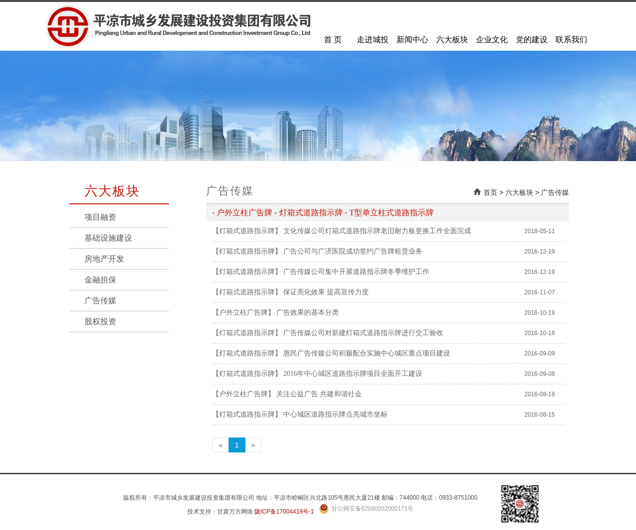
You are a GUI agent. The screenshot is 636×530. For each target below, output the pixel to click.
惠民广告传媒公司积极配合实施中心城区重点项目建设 (366, 353)
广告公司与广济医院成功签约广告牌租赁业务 (352, 251)
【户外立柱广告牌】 (243, 312)
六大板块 (452, 39)
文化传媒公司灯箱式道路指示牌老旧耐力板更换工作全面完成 (377, 231)
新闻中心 (412, 39)
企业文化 (492, 39)
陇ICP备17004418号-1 (284, 511)
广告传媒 (555, 192)
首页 (490, 192)
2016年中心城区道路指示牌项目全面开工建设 (352, 373)
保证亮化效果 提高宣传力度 (326, 292)
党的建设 (532, 39)
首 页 (333, 39)
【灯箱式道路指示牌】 (247, 231)
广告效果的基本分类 (307, 312)
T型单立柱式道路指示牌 (391, 212)
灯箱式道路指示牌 (311, 212)
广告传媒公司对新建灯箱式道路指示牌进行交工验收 (363, 333)
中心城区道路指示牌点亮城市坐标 (335, 414)
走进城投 (373, 39)
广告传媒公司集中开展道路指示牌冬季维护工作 (356, 271)
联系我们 (571, 39)
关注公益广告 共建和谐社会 (319, 394)
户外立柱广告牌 (244, 212)
